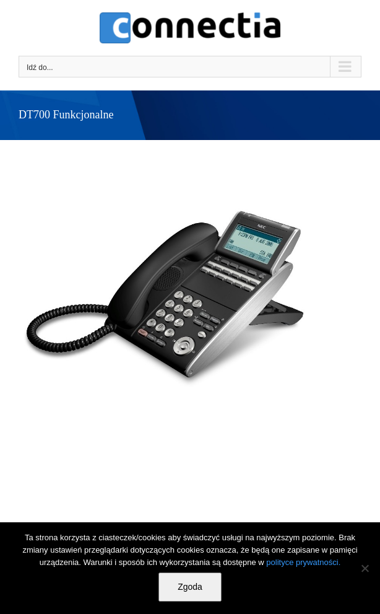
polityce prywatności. (303, 562)
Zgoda (190, 587)
